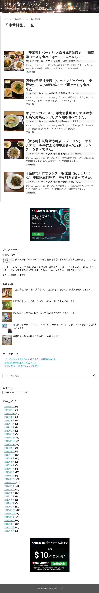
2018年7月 (10, 455)
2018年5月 (10, 462)
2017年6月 (10, 500)
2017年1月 (10, 507)
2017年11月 (10, 482)
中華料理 (55, 61)
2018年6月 (10, 458)
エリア (47, 61)
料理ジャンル (75, 61)
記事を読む (31, 72)
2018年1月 (10, 476)
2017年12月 (10, 479)
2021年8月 (10, 407)
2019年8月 (10, 417)
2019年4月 (10, 424)
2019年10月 (10, 413)
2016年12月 (10, 510)
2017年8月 (10, 493)
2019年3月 (10, 427)
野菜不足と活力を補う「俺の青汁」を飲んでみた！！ (38, 336)
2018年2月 (10, 472)
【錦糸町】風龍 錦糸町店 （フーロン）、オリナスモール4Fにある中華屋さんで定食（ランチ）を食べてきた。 (59, 145)
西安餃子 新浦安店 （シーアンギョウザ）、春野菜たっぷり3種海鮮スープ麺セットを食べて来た (59, 85)
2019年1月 (10, 434)
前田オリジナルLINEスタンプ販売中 (22, 366)
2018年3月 (10, 469)
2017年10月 (10, 486)
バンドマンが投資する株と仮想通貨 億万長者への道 (30, 359)
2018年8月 (10, 451)
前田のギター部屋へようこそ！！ (20, 363)
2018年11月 (10, 441)
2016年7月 (10, 527)
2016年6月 (10, 531)
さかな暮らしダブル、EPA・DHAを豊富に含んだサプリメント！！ (45, 313)
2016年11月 (10, 514)
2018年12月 (10, 438)
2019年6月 (10, 420)
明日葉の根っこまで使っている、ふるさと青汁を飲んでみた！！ (44, 301)
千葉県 (64, 61)
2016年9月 (10, 520)
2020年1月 (10, 410)
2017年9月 (10, 489)
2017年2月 (10, 503)
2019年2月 (10, 431)
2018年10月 (10, 444)
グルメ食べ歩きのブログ (26, 4)
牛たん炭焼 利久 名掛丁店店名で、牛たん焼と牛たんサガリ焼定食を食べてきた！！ (53, 289)
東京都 (76, 121)
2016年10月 (10, 517)
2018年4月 (10, 465)
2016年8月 (10, 524)
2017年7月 (10, 496)
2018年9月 (10, 448)
